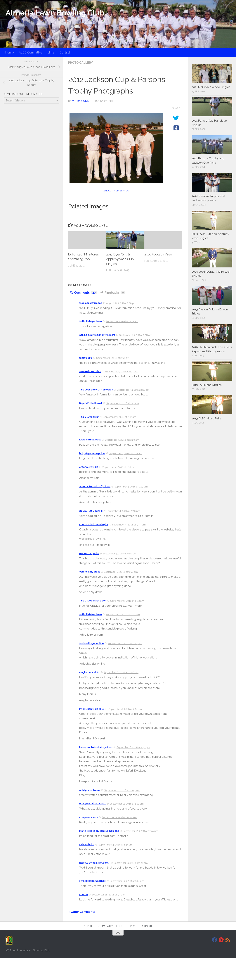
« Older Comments (81, 912)
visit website (86, 844)
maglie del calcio (89, 672)
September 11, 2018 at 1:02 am (127, 803)
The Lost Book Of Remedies (96, 389)
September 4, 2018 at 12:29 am (122, 439)
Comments (83, 292)
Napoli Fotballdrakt (90, 403)
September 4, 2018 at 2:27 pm (131, 486)
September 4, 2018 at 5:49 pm (129, 524)
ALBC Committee (30, 52)
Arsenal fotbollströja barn (94, 486)
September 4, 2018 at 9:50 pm (121, 571)
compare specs (88, 817)
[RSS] (227, 940)
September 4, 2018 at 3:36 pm (123, 511)
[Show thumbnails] (116, 190)
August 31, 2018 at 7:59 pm (121, 303)
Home (9, 52)
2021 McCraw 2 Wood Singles (211, 87)
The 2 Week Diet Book (92, 600)
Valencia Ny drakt (89, 571)
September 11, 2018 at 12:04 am (122, 790)
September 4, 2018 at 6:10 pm (119, 553)
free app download (90, 303)
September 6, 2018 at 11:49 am (125, 643)
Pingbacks (112, 292)
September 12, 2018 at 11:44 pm (140, 831)
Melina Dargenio (89, 553)
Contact (65, 52)
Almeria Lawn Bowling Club (55, 12)
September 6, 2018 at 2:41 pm (133, 747)
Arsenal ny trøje (88, 467)
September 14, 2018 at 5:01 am (127, 881)
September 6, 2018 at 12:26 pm (121, 672)
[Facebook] (214, 940)
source (83, 894)
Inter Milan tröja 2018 (91, 709)
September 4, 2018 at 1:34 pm (119, 467)
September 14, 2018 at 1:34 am (115, 844)
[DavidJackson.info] (221, 940)
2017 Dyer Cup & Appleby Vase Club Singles (120, 259)
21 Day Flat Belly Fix (91, 510)
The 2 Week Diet (89, 416)
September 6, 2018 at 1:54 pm (125, 709)
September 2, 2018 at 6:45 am (121, 371)
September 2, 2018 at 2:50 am (112, 358)
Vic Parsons (80, 100)
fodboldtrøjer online (91, 643)
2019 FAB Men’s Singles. (207, 385)
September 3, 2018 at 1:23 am (122, 403)
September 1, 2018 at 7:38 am (135, 335)
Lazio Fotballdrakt (90, 439)
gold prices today (89, 790)
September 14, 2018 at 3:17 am (131, 863)
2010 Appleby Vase (158, 254)
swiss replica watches (92, 880)
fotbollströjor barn (90, 321)
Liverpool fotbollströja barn (95, 747)
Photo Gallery (80, 62)
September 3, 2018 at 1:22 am (133, 389)
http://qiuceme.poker (92, 453)
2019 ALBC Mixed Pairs (206, 418)
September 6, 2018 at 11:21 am (123, 614)
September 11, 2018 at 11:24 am (119, 817)
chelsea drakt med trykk (93, 524)
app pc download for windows (97, 334)
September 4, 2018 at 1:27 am (125, 453)
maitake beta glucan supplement (99, 830)
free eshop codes (90, 371)
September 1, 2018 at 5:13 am (122, 321)
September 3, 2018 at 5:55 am (119, 417)
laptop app (85, 357)
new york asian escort (92, 803)
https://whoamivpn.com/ (94, 862)
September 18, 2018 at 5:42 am (109, 894)
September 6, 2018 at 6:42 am (127, 600)
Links (51, 52)
